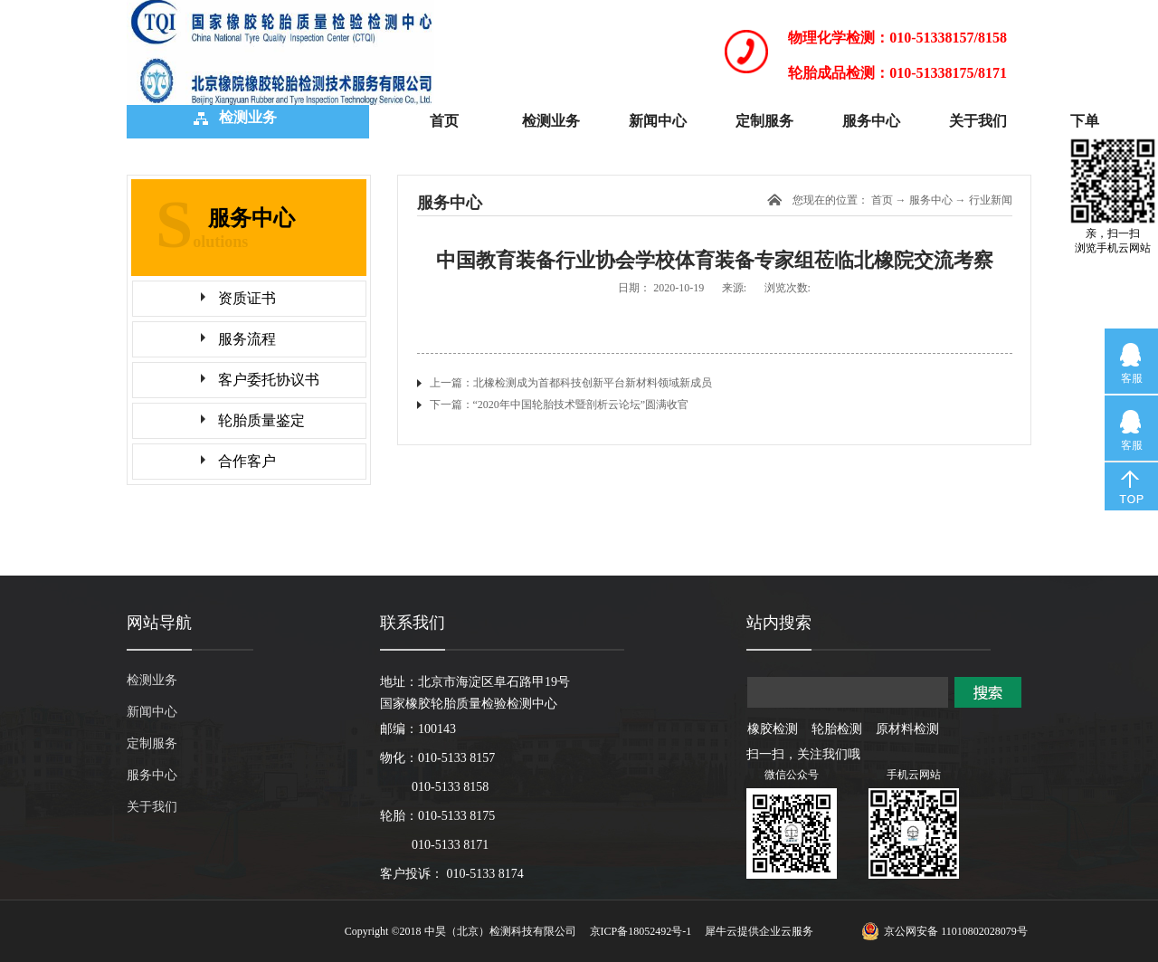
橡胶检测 (772, 729)
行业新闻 (990, 200)
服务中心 (931, 200)
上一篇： (571, 382)
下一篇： (559, 404)
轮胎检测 (837, 729)
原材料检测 (907, 729)
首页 (444, 121)
